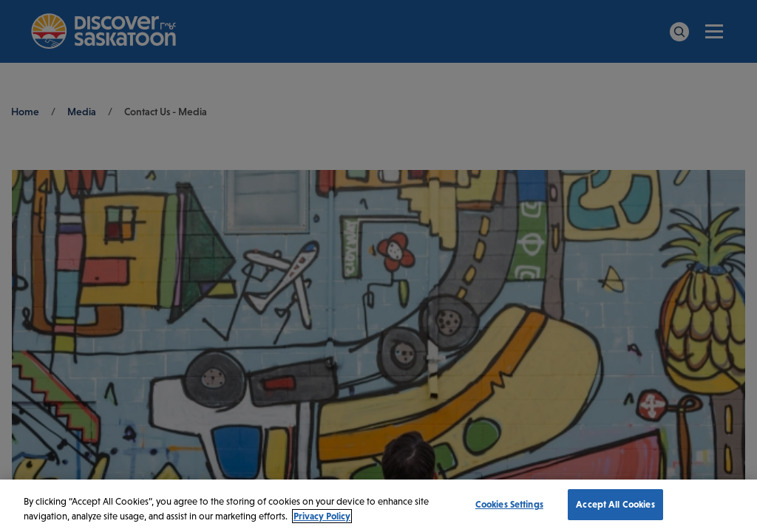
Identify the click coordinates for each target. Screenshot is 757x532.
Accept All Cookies (615, 504)
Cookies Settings (509, 504)
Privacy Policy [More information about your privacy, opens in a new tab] (321, 516)
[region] (378, 506)
